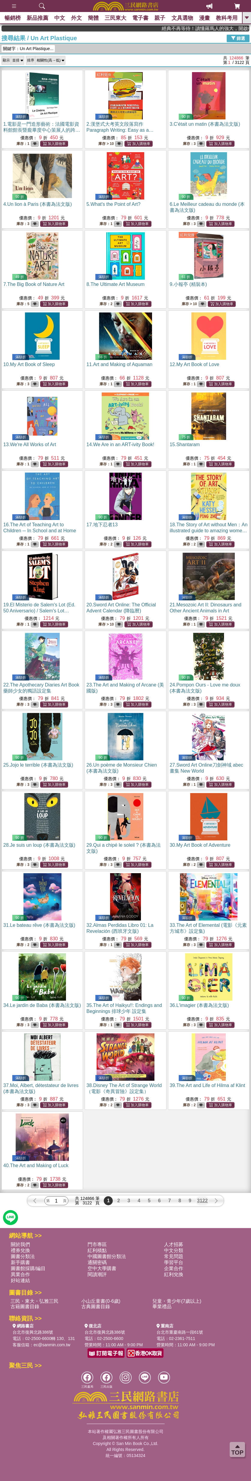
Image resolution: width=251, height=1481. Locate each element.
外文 (76, 18)
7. (33, 284)
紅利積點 (97, 1250)
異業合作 (20, 1274)
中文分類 (173, 1250)
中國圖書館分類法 (107, 1256)
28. (39, 845)
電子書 (141, 18)
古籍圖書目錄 (24, 1306)
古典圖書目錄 (95, 1306)
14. (120, 444)
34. (42, 1005)
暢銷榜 (12, 18)
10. (29, 364)
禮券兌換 (20, 1250)
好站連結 (20, 1280)
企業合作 (173, 1268)
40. (35, 1165)
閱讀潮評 (97, 1274)
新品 (37, 18)
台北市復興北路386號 (33, 1332)
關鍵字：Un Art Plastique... (28, 48)
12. (194, 364)
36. (199, 1005)
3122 (202, 1200)
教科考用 (227, 18)
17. (102, 524)
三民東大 (115, 18)
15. (185, 444)
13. (29, 444)
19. (39, 610)
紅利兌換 (104, 75)
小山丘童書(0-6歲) (100, 1301)
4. (37, 204)
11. (119, 364)
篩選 (238, 38)
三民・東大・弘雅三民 (34, 1301)
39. (207, 1085)
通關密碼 (97, 1262)
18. (209, 530)
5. (113, 204)
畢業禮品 (162, 1306)
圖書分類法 (23, 1256)
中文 (59, 18)
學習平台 (173, 1262)
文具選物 (182, 18)
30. (200, 845)
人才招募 (173, 1244)
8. (115, 284)
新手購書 (20, 1262)
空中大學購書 (102, 1268)
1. (41, 130)
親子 (160, 18)
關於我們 (20, 1244)
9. (188, 284)
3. (205, 124)
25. (38, 765)
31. (39, 925)
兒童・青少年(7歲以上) (177, 1301)
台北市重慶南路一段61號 (180, 1332)
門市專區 (97, 1244)
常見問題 (173, 1256)
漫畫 (204, 18)
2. (120, 130)
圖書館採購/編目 (28, 1268)
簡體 (93, 18)
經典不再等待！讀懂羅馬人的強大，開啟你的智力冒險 (221, 28)
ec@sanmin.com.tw (52, 1344)
